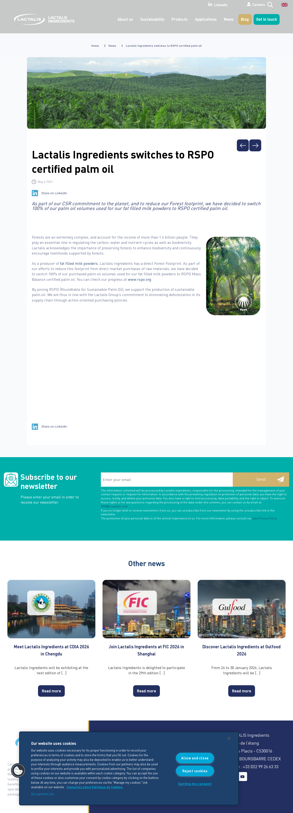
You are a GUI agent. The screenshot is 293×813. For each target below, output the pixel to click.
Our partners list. (42, 794)
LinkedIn (201, 4)
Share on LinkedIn (54, 193)
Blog (245, 19)
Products (180, 19)
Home (95, 45)
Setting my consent (195, 784)
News (229, 19)
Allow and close (195, 758)
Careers (242, 4)
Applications (206, 19)
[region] (129, 768)
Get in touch (266, 19)
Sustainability (152, 19)
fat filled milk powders (79, 263)
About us (125, 19)
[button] (18, 770)
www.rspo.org (139, 279)
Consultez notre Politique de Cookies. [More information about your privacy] (95, 787)
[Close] (229, 738)
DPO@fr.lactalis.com (114, 506)
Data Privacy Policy (264, 518)
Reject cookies (195, 771)
